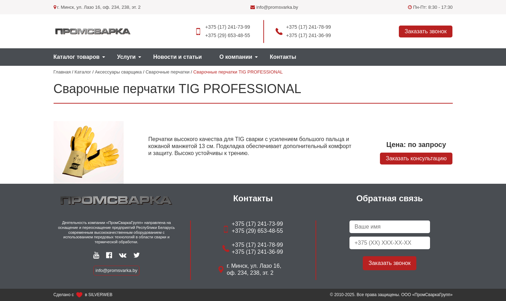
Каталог (83, 72)
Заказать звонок (426, 31)
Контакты (283, 57)
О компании (235, 57)
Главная (62, 72)
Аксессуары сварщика (118, 72)
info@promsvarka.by (274, 7)
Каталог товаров (77, 57)
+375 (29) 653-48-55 (227, 35)
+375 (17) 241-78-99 (308, 27)
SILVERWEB (100, 294)
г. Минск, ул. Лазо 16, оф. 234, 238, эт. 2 (97, 7)
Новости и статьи (177, 57)
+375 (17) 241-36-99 (308, 35)
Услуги (126, 57)
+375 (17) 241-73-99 (227, 27)
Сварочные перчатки (168, 72)
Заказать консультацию (416, 158)
